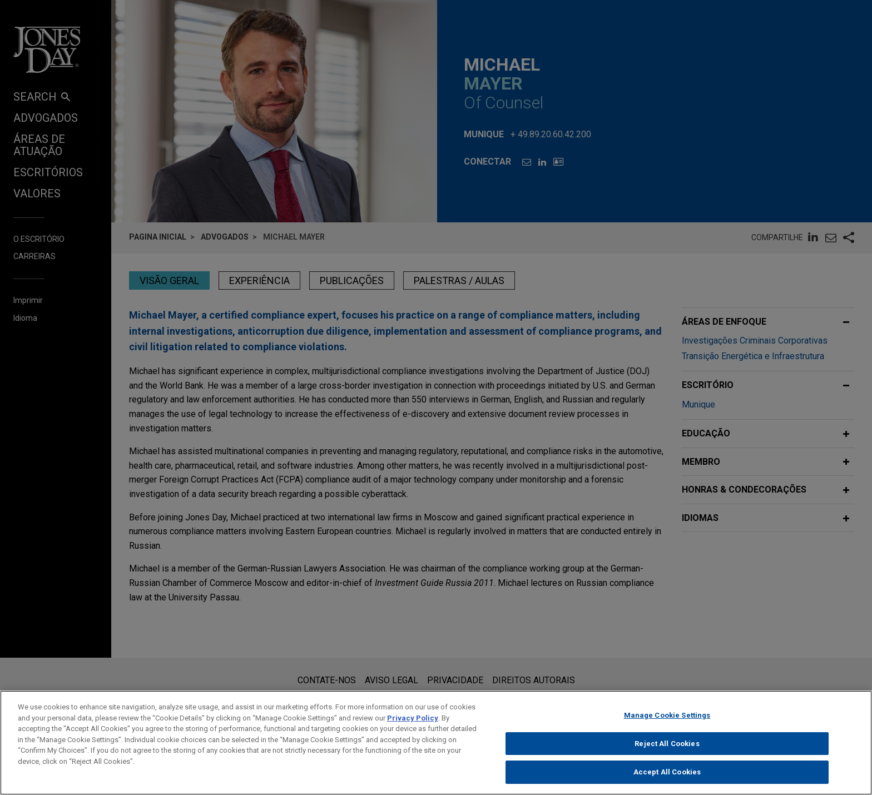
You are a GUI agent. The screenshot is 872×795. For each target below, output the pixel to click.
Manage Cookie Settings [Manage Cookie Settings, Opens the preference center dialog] (667, 724)
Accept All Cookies (667, 781)
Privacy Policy (412, 726)
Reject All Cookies (667, 752)
